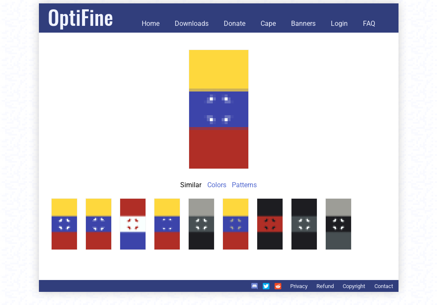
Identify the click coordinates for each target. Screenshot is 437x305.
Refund (325, 286)
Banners (303, 23)
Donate (234, 23)
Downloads (192, 23)
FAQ (369, 23)
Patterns (244, 185)
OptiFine (80, 17)
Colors (216, 185)
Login (339, 23)
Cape (268, 23)
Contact (383, 286)
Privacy (299, 286)
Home (150, 23)
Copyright (354, 286)
